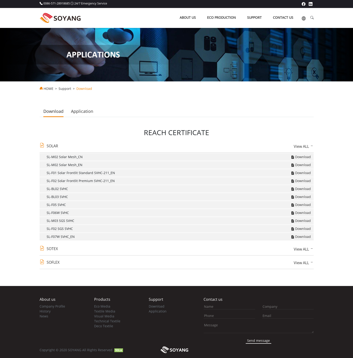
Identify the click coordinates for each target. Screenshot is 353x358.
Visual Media (104, 316)
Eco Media (102, 306)
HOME (48, 88)
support (254, 17)
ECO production (221, 17)
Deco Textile (103, 326)
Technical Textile (107, 321)
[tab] (177, 147)
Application (82, 111)
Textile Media (104, 311)
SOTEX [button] (52, 248)
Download (53, 111)
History (45, 311)
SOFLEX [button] (53, 262)
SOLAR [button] (52, 146)
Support (65, 88)
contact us (283, 17)
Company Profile (52, 306)
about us (188, 17)
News (44, 316)
